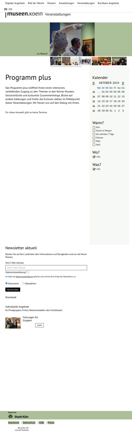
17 (111, 101)
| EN (8, 9)
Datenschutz (29, 430)
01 (103, 91)
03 (111, 91)
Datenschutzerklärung (24, 276)
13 (123, 96)
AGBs (41, 430)
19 (119, 101)
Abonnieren (12, 283)
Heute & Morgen (104, 130)
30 (107, 110)
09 (107, 96)
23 (107, 105)
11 (114, 96)
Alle (98, 127)
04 (114, 91)
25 (114, 105)
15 (103, 101)
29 (103, 110)
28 (99, 110)
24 (111, 105)
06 (123, 91)
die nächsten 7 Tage (105, 134)
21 (99, 105)
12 (119, 96)
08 (103, 96)
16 (107, 101)
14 (99, 101)
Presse (51, 430)
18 (114, 101)
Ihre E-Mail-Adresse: (14, 262)
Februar (99, 137)
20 (123, 101)
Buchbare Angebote (108, 3)
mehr (39, 325)
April (98, 144)
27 (123, 105)
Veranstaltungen (86, 3)
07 (99, 96)
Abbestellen (29, 283)
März (98, 141)
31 (111, 110)
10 (111, 96)
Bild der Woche (36, 3)
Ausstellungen (66, 3)
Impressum (13, 430)
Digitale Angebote (15, 3)
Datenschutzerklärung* (17, 272)
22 (103, 105)
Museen (51, 3)
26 (119, 105)
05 (119, 91)
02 (107, 91)
